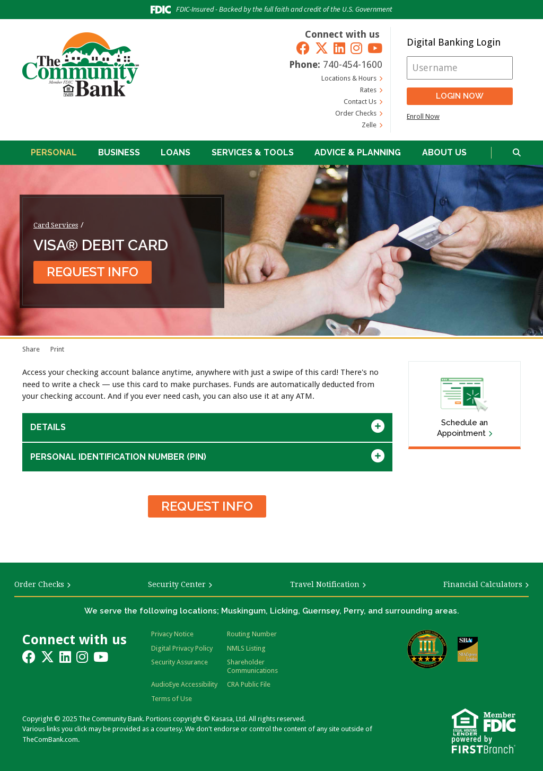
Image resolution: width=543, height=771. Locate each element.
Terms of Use (171, 699)
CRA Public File (248, 684)
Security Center (177, 584)
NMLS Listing (246, 648)
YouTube (374, 48)
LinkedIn (339, 48)
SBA (468, 649)
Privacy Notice (172, 634)
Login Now (460, 96)
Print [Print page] (57, 349)
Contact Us (360, 102)
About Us (444, 152)
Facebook (303, 48)
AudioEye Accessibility (184, 684)
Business (119, 152)
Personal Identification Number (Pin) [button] (118, 457)
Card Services (55, 225)
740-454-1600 (352, 64)
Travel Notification (325, 584)
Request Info (92, 271)
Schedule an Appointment (462, 428)
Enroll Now (423, 116)
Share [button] (31, 349)
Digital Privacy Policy (182, 648)
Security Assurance (179, 662)
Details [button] (48, 427)
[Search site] (517, 153)
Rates (368, 90)
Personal (54, 152)
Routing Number (252, 634)
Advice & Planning (357, 152)
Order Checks (355, 113)
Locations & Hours (348, 78)
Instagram (356, 48)
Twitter (321, 48)
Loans (175, 152)
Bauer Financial (427, 649)
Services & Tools (253, 152)
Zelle (369, 125)
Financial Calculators (482, 584)
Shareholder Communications (252, 666)
